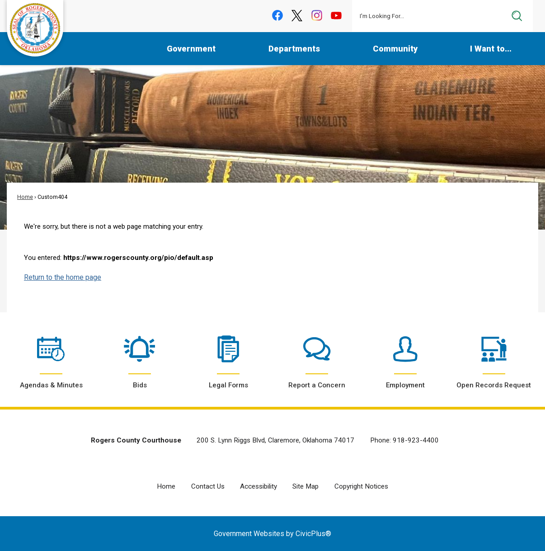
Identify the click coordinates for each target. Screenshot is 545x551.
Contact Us (208, 486)
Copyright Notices (361, 486)
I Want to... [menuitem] (491, 48)
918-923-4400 (416, 440)
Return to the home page (62, 277)
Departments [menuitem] (294, 48)
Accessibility (258, 486)
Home (25, 197)
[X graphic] (297, 16)
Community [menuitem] (395, 48)
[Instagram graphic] (316, 15)
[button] (517, 15)
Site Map (305, 486)
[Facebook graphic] (277, 15)
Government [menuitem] (191, 48)
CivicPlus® (313, 533)
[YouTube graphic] (336, 15)
